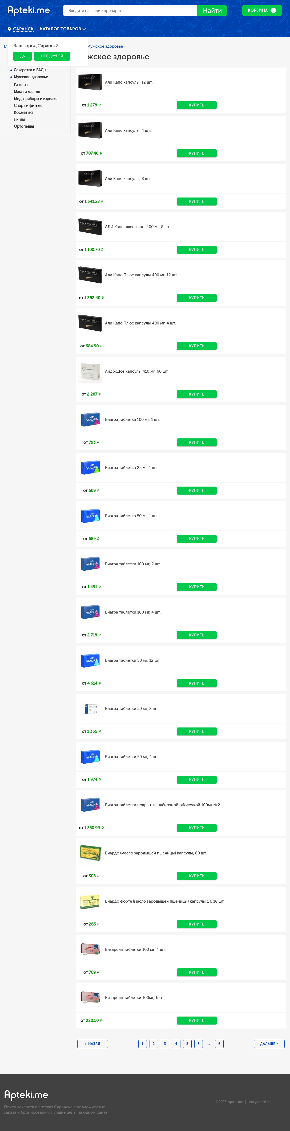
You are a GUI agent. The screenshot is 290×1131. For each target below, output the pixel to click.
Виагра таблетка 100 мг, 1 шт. (132, 419)
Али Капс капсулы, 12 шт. (129, 82)
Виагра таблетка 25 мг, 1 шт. (131, 467)
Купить (196, 105)
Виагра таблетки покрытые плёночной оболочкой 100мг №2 (162, 805)
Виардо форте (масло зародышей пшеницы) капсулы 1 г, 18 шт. (164, 901)
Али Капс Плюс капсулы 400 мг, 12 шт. (141, 275)
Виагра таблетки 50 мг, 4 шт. (132, 756)
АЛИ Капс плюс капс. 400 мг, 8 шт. (137, 226)
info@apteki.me (259, 1102)
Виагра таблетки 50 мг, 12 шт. (132, 660)
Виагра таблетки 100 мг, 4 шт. (133, 612)
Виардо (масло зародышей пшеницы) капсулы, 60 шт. (156, 853)
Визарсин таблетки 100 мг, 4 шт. (135, 949)
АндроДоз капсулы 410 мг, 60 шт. (136, 371)
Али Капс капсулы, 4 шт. (128, 130)
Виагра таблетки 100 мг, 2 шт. (133, 564)
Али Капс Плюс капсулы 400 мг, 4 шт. (140, 323)
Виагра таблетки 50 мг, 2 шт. (132, 708)
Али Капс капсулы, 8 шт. (128, 178)
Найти (212, 11)
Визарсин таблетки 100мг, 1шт (133, 997)
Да (22, 56)
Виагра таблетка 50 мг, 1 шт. (131, 515)
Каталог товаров (61, 29)
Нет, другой (52, 56)
